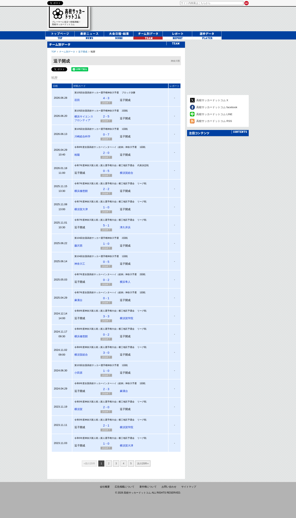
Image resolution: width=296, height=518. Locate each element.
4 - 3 (106, 98)
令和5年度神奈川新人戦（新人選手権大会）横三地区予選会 (104, 401)
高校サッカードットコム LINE (214, 114)
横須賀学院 (126, 318)
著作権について (148, 486)
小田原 (78, 372)
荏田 (77, 100)
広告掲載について (124, 486)
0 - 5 (106, 171)
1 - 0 (106, 207)
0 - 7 (106, 134)
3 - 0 (106, 352)
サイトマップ (188, 486)
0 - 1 (106, 298)
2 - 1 (106, 425)
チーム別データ (67, 51)
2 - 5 (106, 116)
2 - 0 (106, 152)
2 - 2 (106, 189)
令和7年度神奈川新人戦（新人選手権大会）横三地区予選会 (104, 165)
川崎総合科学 (82, 136)
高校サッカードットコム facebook (216, 107)
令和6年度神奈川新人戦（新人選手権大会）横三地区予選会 (104, 310)
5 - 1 (106, 225)
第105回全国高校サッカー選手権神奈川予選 (96, 92)
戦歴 (93, 51)
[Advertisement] (218, 67)
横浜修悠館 (81, 190)
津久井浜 (125, 227)
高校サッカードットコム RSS (214, 121)
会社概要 (105, 486)
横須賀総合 (126, 172)
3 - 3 (106, 316)
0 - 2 (106, 280)
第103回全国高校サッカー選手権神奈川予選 (96, 365)
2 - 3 (106, 389)
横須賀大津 (81, 209)
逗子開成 (82, 51)
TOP (53, 51)
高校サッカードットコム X (212, 100)
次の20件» (143, 463)
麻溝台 (78, 300)
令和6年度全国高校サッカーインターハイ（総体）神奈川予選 (105, 383)
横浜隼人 (125, 281)
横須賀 (78, 409)
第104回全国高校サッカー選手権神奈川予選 (96, 238)
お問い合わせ (169, 486)
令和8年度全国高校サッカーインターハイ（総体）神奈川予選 (105, 147)
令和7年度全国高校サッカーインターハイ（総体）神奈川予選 (105, 274)
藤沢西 (78, 245)
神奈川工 (79, 263)
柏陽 (77, 154)
